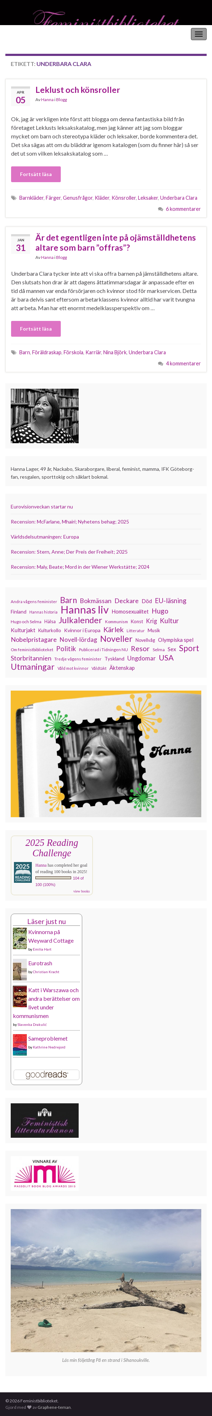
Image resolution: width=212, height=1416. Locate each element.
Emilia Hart (42, 949)
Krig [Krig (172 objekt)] (151, 621)
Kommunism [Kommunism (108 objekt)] (116, 621)
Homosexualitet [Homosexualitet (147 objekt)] (130, 611)
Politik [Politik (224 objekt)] (66, 649)
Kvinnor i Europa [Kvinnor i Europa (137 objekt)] (82, 630)
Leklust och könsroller (77, 90)
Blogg (61, 99)
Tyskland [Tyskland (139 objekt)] (114, 658)
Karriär (93, 352)
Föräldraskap (46, 352)
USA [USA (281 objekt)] (166, 658)
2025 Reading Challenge (51, 847)
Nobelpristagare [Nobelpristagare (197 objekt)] (34, 639)
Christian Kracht (46, 972)
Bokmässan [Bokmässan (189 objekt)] (96, 601)
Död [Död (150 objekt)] (147, 601)
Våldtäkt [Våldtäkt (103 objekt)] (99, 668)
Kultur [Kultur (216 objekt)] (169, 621)
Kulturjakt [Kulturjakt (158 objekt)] (23, 630)
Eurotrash (40, 963)
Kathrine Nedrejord (49, 1047)
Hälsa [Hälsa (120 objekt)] (50, 621)
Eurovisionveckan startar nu (42, 506)
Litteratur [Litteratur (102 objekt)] (136, 630)
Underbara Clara (178, 198)
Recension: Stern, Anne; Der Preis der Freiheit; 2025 (69, 552)
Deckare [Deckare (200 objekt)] (126, 601)
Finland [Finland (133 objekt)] (18, 611)
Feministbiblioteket (29, 33)
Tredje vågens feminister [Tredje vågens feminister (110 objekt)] (78, 658)
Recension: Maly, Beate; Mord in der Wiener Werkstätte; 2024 (80, 567)
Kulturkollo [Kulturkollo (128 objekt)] (49, 630)
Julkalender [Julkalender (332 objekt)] (80, 620)
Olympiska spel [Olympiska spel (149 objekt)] (175, 639)
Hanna (47, 99)
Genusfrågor (78, 198)
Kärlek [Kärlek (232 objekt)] (113, 630)
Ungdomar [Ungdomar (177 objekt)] (141, 658)
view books (81, 891)
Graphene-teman (54, 1407)
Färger (53, 198)
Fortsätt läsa (36, 174)
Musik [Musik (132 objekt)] (154, 630)
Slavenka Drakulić (32, 1024)
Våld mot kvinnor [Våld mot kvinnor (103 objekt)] (73, 668)
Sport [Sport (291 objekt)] (189, 648)
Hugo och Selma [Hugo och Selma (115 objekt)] (26, 621)
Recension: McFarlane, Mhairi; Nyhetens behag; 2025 (70, 521)
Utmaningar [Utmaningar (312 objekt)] (33, 667)
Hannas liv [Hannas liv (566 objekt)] (84, 610)
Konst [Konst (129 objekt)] (137, 621)
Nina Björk (115, 352)
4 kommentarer (183, 363)
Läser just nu (46, 921)
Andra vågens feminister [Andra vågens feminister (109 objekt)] (34, 601)
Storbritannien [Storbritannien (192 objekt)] (31, 658)
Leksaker (148, 198)
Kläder (102, 198)
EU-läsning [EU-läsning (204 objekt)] (170, 601)
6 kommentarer (183, 209)
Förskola (73, 352)
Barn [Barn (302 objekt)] (68, 600)
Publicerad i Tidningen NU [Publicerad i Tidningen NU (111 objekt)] (103, 649)
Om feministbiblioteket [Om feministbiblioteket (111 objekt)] (32, 649)
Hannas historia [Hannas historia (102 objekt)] (43, 612)
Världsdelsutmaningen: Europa (45, 537)
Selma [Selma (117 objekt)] (159, 649)
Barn (24, 352)
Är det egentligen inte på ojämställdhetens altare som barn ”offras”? (115, 242)
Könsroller (124, 198)
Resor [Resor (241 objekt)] (140, 648)
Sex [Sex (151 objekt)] (172, 649)
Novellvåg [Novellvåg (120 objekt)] (145, 640)
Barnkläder (31, 198)
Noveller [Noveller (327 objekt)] (116, 639)
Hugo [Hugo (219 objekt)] (160, 611)
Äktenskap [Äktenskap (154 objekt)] (122, 667)
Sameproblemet (48, 1038)
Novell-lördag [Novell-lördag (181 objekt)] (78, 639)
